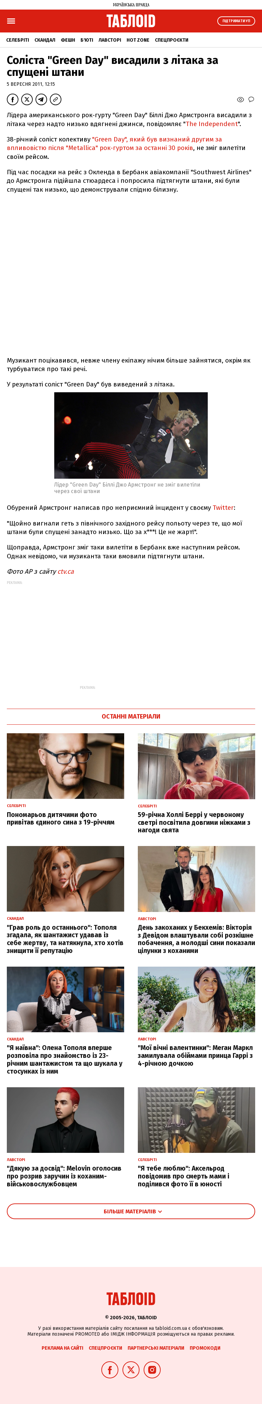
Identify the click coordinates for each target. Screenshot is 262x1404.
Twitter (223, 508)
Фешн (68, 40)
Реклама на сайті (62, 1348)
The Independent (212, 124)
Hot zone (138, 40)
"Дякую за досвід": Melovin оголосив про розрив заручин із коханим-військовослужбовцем (64, 1176)
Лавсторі (110, 40)
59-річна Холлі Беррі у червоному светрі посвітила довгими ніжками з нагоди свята (194, 822)
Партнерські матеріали (156, 1348)
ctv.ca (65, 571)
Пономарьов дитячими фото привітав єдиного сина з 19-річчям (61, 819)
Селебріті (17, 40)
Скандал (44, 40)
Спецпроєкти (171, 40)
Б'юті (87, 40)
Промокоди (205, 1348)
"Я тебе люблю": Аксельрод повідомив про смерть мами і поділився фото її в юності (183, 1176)
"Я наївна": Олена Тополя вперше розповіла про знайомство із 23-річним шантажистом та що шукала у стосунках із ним (64, 1059)
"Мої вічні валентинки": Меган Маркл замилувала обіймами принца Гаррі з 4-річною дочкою (195, 1055)
